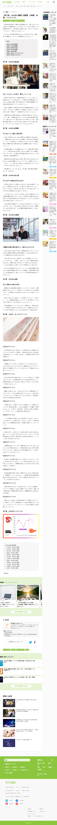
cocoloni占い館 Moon (9, 787)
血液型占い (23, 767)
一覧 (52, 760)
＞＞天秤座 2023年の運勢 (12, 558)
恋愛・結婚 (39, 764)
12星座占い (15, 767)
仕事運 (49, 763)
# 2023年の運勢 (7, 20)
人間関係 (50, 767)
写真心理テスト (25, 770)
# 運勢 (27, 649)
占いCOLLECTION (9, 790)
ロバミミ (17, 787)
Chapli (17, 790)
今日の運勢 (39, 774)
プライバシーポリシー (32, 813)
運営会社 (29, 809)
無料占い (8, 767)
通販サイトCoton (25, 790)
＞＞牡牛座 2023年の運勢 (12, 549)
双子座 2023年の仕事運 (12, 49)
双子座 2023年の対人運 (12, 47)
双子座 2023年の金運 (12, 51)
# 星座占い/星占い (20, 20)
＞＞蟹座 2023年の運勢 (11, 552)
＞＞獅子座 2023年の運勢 (12, 554)
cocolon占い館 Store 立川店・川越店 (12, 793)
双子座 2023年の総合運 (12, 44)
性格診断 (39, 769)
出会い (44, 767)
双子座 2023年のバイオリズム (13, 54)
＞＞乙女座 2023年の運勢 (12, 556)
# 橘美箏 (13, 20)
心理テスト (8, 770)
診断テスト (16, 770)
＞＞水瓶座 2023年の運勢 (12, 566)
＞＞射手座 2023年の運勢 (12, 562)
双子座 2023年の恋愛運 (12, 46)
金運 (44, 763)
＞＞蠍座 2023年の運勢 (11, 560)
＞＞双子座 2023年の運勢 (12, 551)
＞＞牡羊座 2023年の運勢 (12, 547)
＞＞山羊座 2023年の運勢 (12, 564)
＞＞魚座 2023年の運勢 (11, 568)
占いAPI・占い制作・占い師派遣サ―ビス (13, 796)
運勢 (7, 12)
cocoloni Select (26, 796)
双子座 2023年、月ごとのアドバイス (15, 53)
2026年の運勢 (9, 772)
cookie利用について (32, 811)
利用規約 (41, 809)
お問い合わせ (42, 811)
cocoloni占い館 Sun (25, 787)
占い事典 (45, 774)
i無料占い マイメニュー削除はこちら (35, 816)
